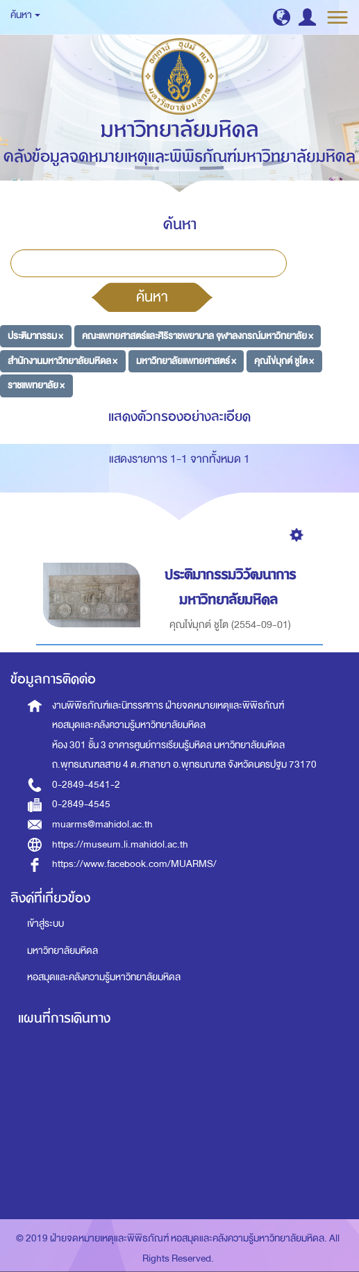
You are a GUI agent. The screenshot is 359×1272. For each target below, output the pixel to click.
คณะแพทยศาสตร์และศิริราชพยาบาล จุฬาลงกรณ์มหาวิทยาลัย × (197, 336)
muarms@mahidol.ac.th (102, 824)
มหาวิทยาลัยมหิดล (62, 950)
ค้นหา (152, 296)
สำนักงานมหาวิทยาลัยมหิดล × (62, 360)
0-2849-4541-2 (86, 784)
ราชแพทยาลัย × (36, 385)
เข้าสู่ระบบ (45, 923)
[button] (281, 17)
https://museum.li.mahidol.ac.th (120, 844)
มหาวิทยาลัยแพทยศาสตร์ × (186, 360)
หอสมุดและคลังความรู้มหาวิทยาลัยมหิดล (104, 977)
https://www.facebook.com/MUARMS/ (134, 864)
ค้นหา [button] (25, 15)
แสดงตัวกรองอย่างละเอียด (179, 416)
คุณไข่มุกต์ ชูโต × (284, 360)
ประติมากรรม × (35, 336)
